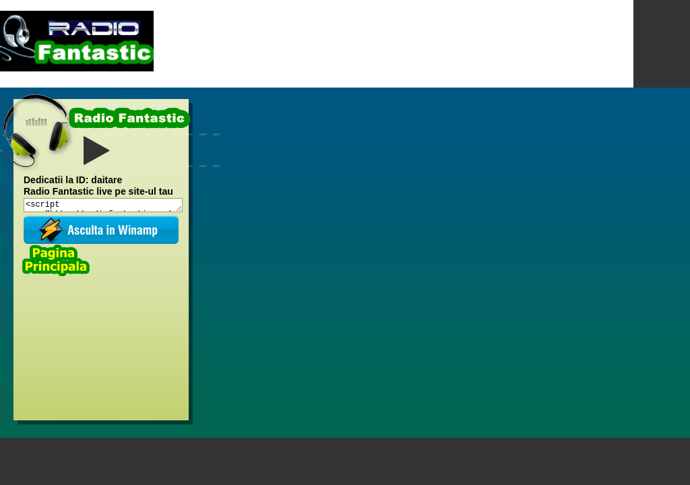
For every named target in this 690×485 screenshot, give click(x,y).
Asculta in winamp (101, 230)
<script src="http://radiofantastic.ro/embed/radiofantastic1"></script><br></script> (103, 205)
